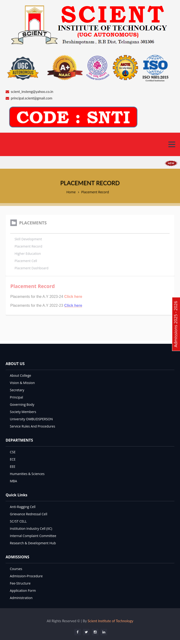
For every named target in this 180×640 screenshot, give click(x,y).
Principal (16, 397)
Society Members (23, 412)
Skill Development (28, 238)
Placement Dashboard (32, 267)
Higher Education (28, 252)
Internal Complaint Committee (33, 536)
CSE (12, 452)
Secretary (17, 390)
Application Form (23, 590)
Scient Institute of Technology (110, 621)
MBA (13, 481)
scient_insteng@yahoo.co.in (32, 91)
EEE (12, 466)
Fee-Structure (20, 583)
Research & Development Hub (33, 543)
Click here (73, 304)
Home (71, 192)
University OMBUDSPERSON (31, 419)
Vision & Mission (22, 382)
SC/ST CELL (18, 521)
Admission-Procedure (26, 576)
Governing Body (22, 404)
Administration (21, 598)
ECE (12, 459)
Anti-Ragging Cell (22, 507)
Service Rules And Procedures (32, 426)
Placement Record (95, 192)
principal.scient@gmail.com (31, 98)
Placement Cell (26, 259)
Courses (16, 569)
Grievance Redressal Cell (28, 514)
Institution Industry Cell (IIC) (31, 528)
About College (20, 375)
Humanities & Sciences (27, 474)
